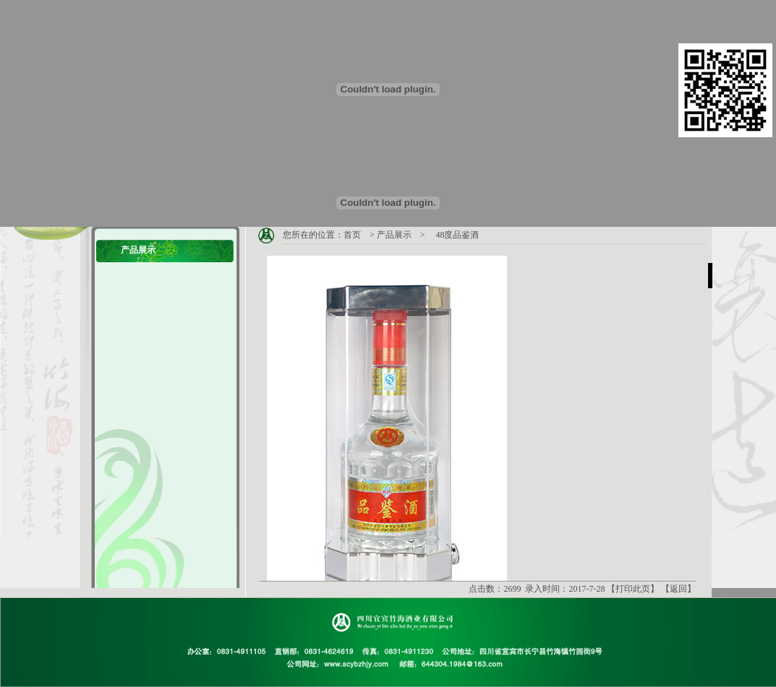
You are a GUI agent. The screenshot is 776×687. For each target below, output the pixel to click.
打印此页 (632, 589)
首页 (352, 235)
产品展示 (394, 235)
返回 (678, 589)
